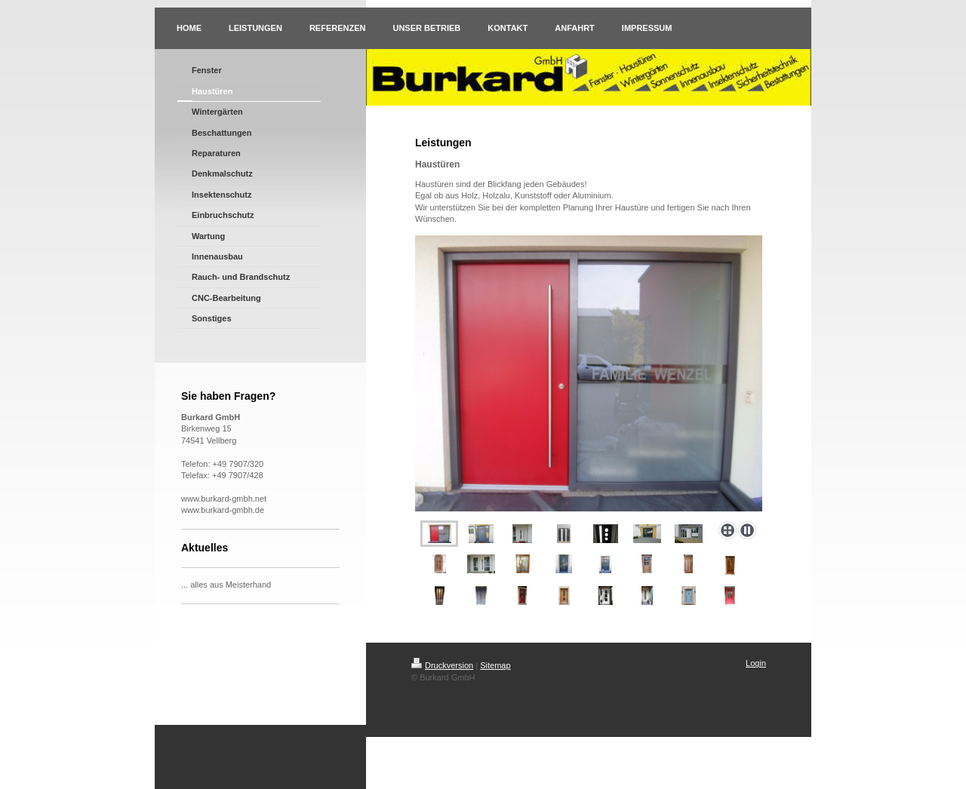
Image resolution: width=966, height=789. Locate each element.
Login (756, 663)
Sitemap (495, 665)
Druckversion (442, 665)
